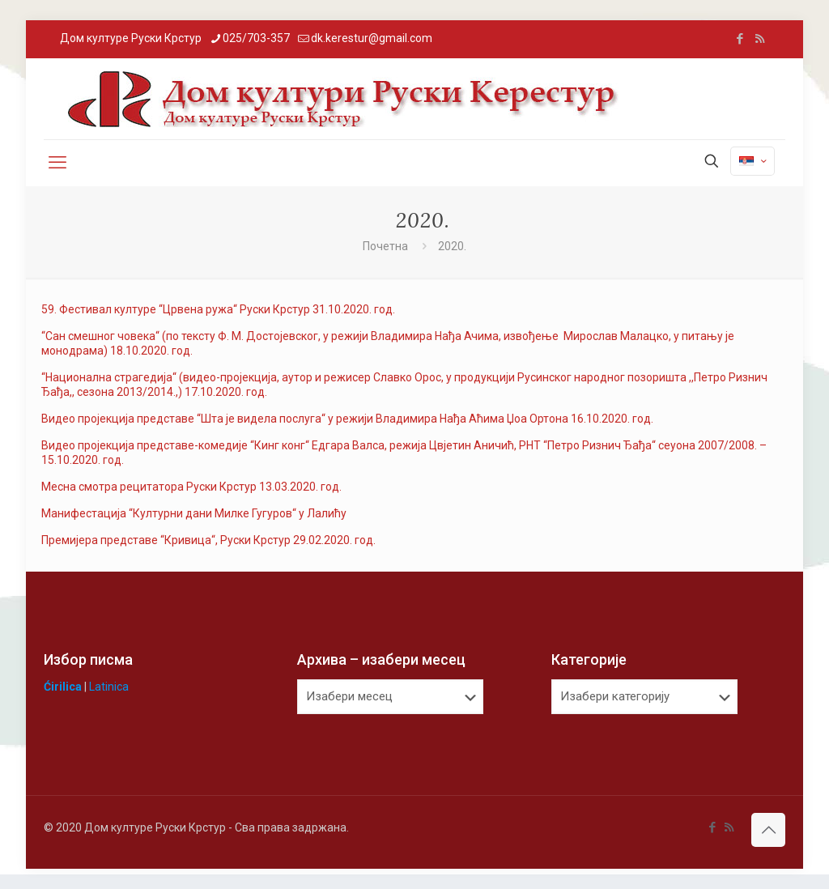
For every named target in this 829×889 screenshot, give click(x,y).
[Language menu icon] (752, 161)
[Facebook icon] (739, 39)
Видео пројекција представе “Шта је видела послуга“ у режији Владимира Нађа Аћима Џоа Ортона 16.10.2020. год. (347, 418)
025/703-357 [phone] (256, 38)
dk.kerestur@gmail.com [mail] (371, 38)
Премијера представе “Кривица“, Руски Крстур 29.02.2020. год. (208, 540)
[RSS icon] (760, 39)
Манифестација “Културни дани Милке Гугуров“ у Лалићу (193, 513)
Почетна (385, 246)
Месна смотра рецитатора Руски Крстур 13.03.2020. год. (191, 486)
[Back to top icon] (768, 830)
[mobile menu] (57, 163)
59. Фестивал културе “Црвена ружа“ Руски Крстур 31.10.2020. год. (218, 309)
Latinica (109, 686)
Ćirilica (63, 686)
